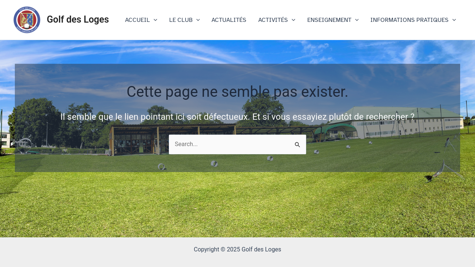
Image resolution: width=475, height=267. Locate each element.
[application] (153, 20)
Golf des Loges (78, 19)
